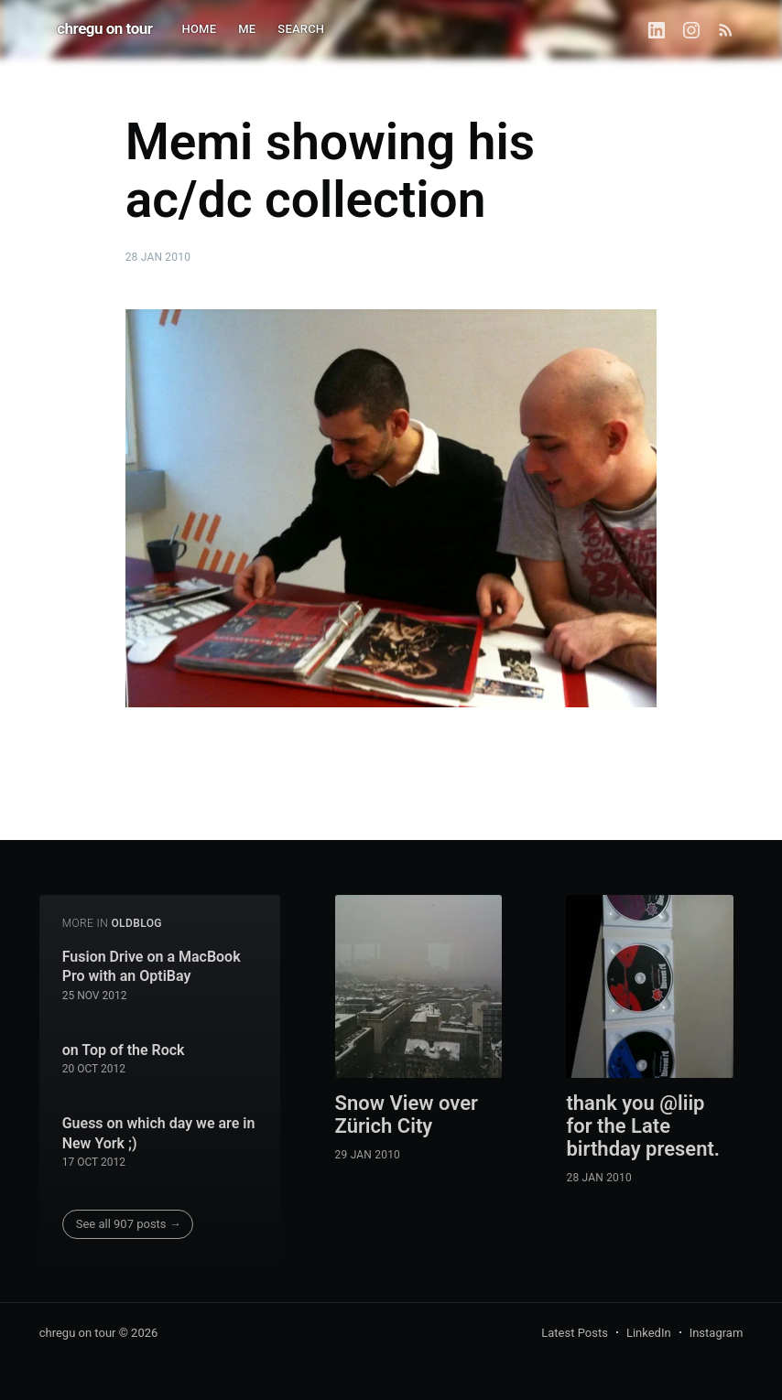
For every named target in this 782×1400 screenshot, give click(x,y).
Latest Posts (574, 1333)
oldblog (136, 923)
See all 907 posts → (128, 1224)
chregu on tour (104, 28)
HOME (199, 29)
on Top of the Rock (123, 1050)
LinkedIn (648, 1333)
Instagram (717, 1333)
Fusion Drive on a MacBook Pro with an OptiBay (151, 966)
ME (246, 29)
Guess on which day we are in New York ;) (158, 1133)
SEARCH (300, 29)
